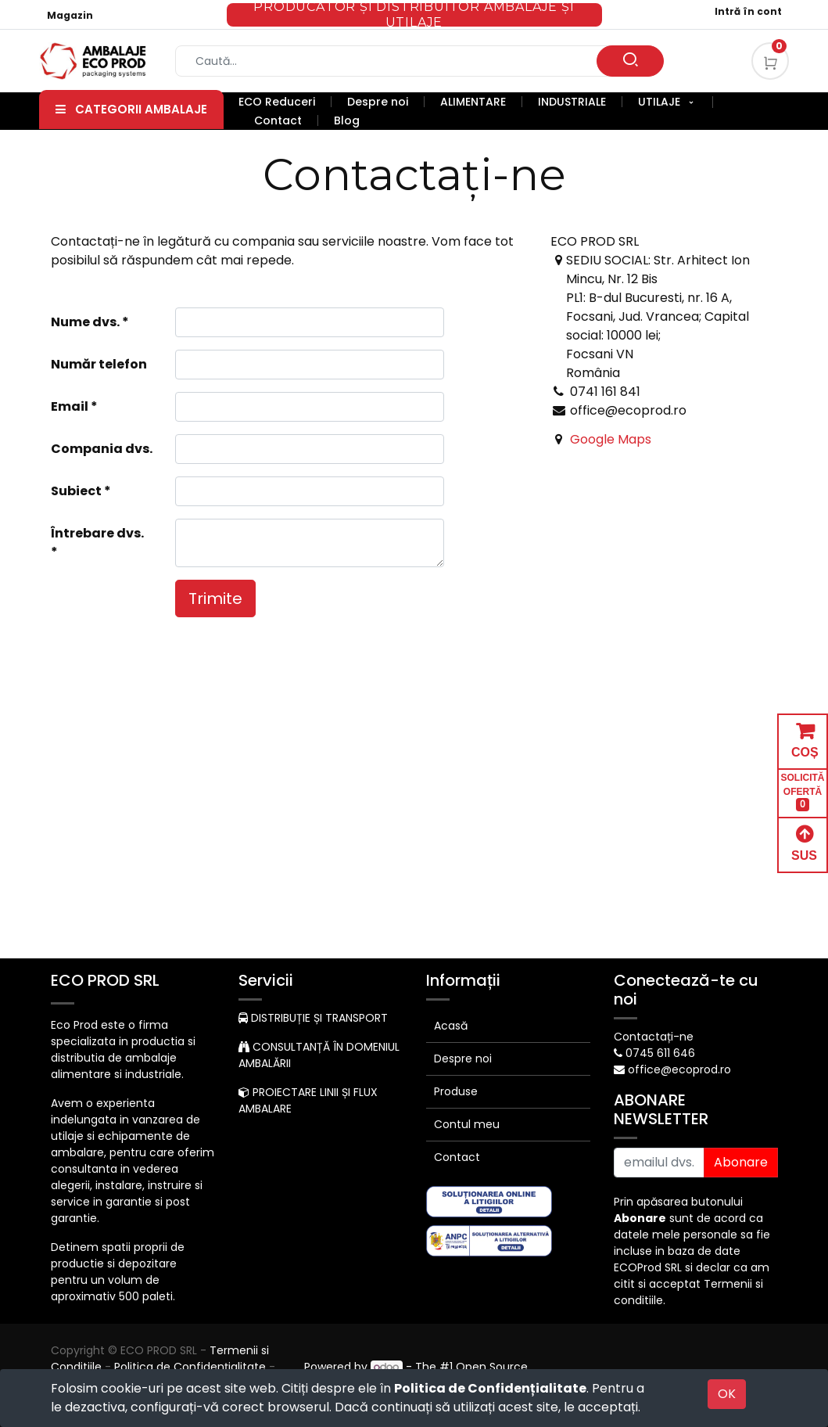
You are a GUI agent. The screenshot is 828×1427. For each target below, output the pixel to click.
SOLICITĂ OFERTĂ (803, 792)
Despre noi (463, 1058)
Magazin (70, 15)
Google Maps (610, 439)
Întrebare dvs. (97, 533)
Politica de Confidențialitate (490, 1388)
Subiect (76, 491)
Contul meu (467, 1124)
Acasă (451, 1025)
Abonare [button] (741, 1162)
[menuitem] (285, 101)
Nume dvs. (85, 322)
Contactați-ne (654, 1036)
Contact (457, 1157)
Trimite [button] (215, 598)
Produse (456, 1091)
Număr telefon (99, 364)
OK (727, 1394)
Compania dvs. (101, 449)
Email (69, 406)
